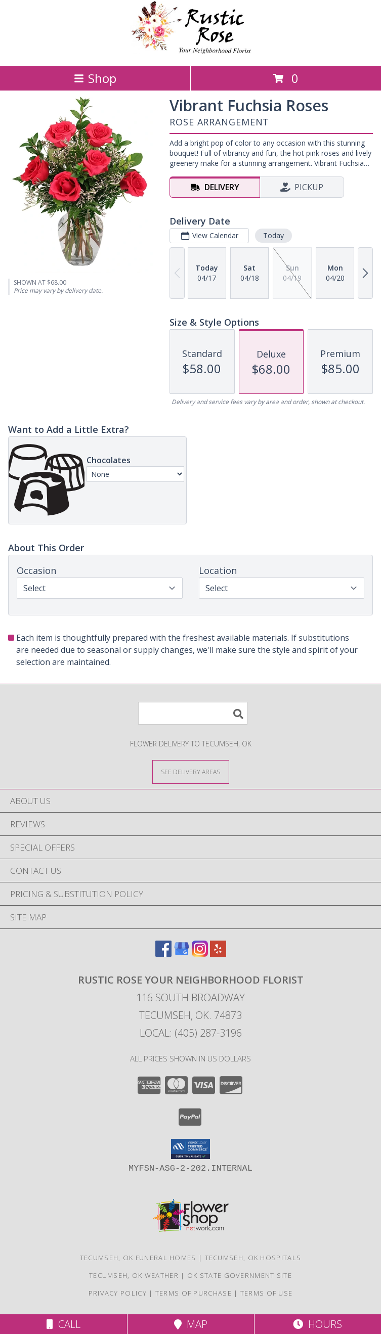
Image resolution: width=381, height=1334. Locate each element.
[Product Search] (192, 713)
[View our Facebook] (163, 953)
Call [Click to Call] (63, 1324)
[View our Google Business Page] (182, 953)
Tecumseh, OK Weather (134, 1275)
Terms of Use (266, 1293)
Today (273, 235)
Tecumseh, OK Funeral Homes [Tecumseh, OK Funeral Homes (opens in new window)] (138, 1257)
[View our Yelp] (218, 953)
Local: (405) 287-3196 (191, 1033)
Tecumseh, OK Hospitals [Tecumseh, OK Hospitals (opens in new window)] (253, 1257)
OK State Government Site (239, 1275)
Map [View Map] (190, 1324)
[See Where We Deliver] (190, 771)
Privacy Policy (118, 1293)
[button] (190, 1149)
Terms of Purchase (193, 1293)
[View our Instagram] (200, 953)
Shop (95, 78)
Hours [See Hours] (317, 1324)
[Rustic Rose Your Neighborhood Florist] (190, 51)
